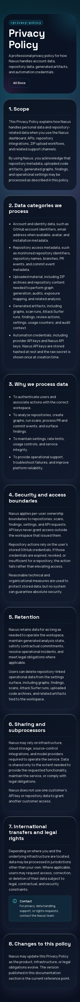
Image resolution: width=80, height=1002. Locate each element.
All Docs (19, 83)
